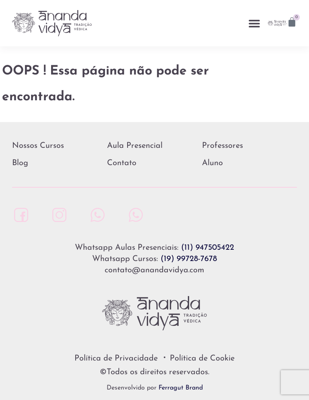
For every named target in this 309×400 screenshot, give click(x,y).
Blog (20, 163)
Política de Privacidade (116, 358)
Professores (222, 146)
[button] (254, 23)
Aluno (212, 163)
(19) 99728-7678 (189, 259)
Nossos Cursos (38, 146)
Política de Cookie (202, 358)
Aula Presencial (135, 146)
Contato (121, 163)
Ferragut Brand (181, 388)
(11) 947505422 (207, 248)
